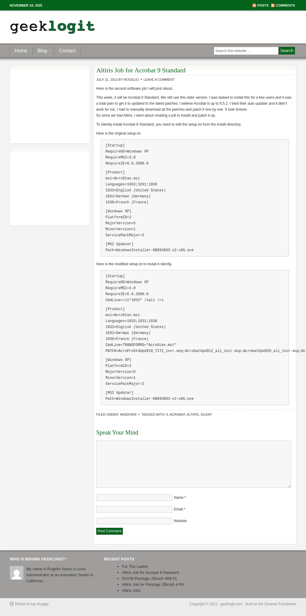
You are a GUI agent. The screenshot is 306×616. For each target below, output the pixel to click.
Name (178, 497)
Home (21, 50)
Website (180, 521)
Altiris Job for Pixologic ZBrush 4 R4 (153, 584)
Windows (128, 414)
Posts (262, 5)
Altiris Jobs (131, 590)
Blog (42, 51)
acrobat (177, 414)
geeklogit (69, 26)
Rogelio (131, 79)
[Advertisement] (226, 27)
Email (178, 509)
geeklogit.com (231, 604)
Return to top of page (32, 604)
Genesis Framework (280, 604)
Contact (67, 50)
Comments (285, 5)
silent (206, 414)
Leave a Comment (159, 79)
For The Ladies (135, 566)
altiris (192, 414)
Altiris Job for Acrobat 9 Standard (150, 572)
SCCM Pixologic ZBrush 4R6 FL (150, 578)
